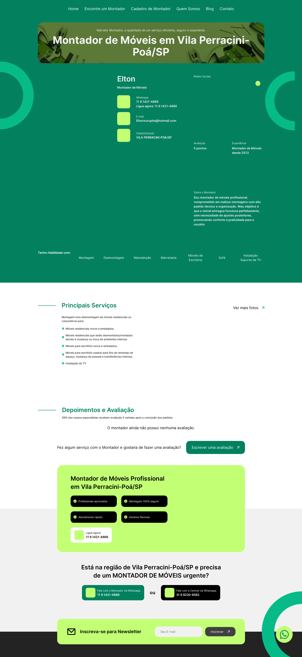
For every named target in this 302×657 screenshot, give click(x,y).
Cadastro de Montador (151, 9)
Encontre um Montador (107, 9)
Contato (223, 9)
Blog (207, 9)
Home (77, 9)
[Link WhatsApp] (284, 634)
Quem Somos (186, 9)
